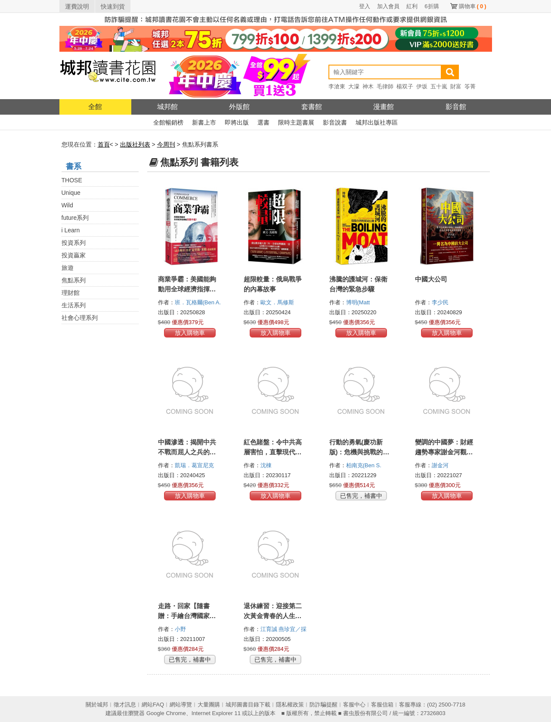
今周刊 (166, 144)
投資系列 (74, 242)
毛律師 (385, 86)
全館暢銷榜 (168, 122)
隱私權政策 (290, 704)
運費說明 (77, 6)
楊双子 (404, 86)
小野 (181, 629)
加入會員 (388, 6)
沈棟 (266, 465)
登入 (364, 6)
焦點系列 (74, 280)
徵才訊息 (125, 704)
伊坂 (421, 86)
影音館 (456, 106)
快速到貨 (113, 6)
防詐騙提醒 (323, 704)
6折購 (431, 6)
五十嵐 (438, 86)
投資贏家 (74, 255)
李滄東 (336, 86)
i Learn (71, 230)
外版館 (239, 106)
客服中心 (354, 704)
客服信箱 (382, 704)
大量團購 (209, 704)
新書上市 (204, 122)
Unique (71, 192)
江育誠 (269, 629)
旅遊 (68, 267)
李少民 (441, 302)
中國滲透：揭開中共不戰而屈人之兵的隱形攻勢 (187, 452)
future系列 (75, 217)
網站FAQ (153, 704)
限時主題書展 (296, 122)
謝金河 (441, 465)
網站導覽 (181, 704)
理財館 (71, 292)
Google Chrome (166, 713)
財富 (455, 86)
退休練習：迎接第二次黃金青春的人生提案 (273, 615)
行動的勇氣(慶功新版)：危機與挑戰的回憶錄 (359, 452)
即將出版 (237, 122)
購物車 (472, 6)
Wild (67, 205)
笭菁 (470, 86)
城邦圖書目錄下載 (248, 704)
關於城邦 (97, 704)
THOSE (72, 180)
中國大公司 (431, 279)
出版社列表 (135, 144)
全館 (95, 106)
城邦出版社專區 (377, 122)
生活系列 (74, 305)
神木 (368, 86)
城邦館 (167, 106)
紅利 (412, 6)
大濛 (353, 86)
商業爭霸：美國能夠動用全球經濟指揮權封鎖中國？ (187, 289)
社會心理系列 (80, 317)
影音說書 (335, 122)
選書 (263, 122)
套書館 (311, 106)
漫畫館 (383, 106)
